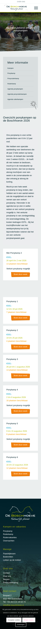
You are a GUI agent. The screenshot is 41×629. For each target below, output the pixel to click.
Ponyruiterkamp (13, 78)
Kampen (10, 68)
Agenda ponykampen (15, 89)
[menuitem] (21, 1)
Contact (6, 573)
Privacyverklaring (10, 583)
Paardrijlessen (9, 554)
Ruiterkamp (11, 84)
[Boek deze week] (20, 274)
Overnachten (8, 541)
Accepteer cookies (14, 620)
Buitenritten (8, 557)
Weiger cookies (29, 620)
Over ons (21, 1)
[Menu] (35, 7)
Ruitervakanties (10, 537)
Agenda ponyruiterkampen (17, 94)
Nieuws (6, 579)
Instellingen (21, 624)
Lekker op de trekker (12, 560)
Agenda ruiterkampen (15, 99)
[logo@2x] (17, 7)
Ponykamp (11, 73)
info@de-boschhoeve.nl (13, 605)
